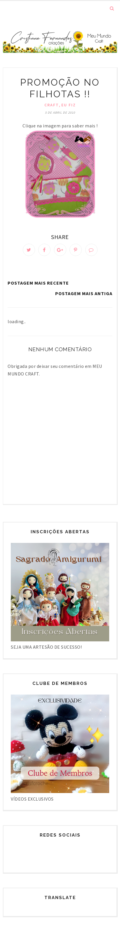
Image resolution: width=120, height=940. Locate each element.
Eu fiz (68, 105)
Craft (51, 105)
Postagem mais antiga (83, 293)
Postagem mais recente (38, 283)
